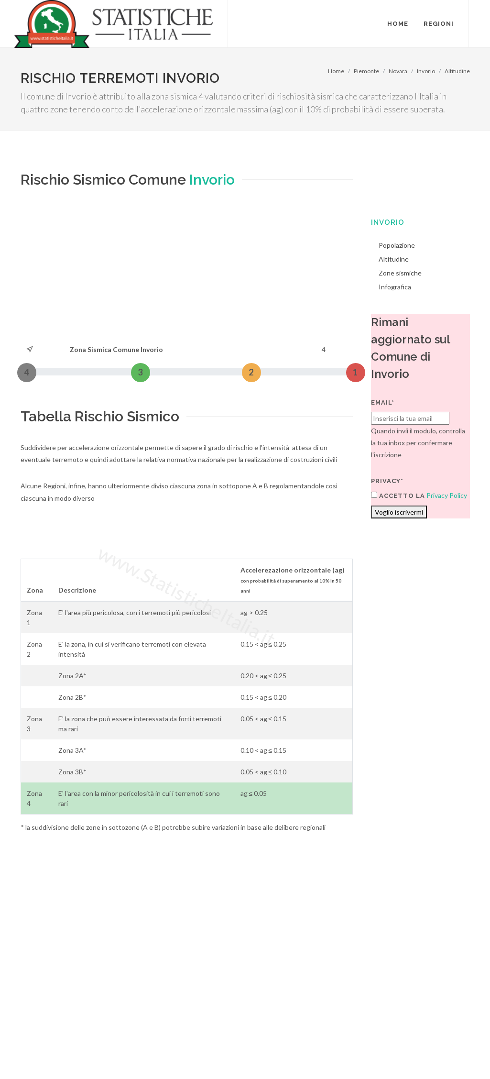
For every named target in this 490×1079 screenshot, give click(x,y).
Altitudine (457, 71)
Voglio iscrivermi (399, 512)
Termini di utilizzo (46, 1053)
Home (336, 71)
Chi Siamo (124, 1053)
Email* (382, 402)
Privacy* (387, 480)
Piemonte (366, 71)
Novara (398, 71)
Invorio (426, 71)
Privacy (90, 1053)
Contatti (426, 1041)
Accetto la (398, 495)
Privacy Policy (446, 495)
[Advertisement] (187, 272)
